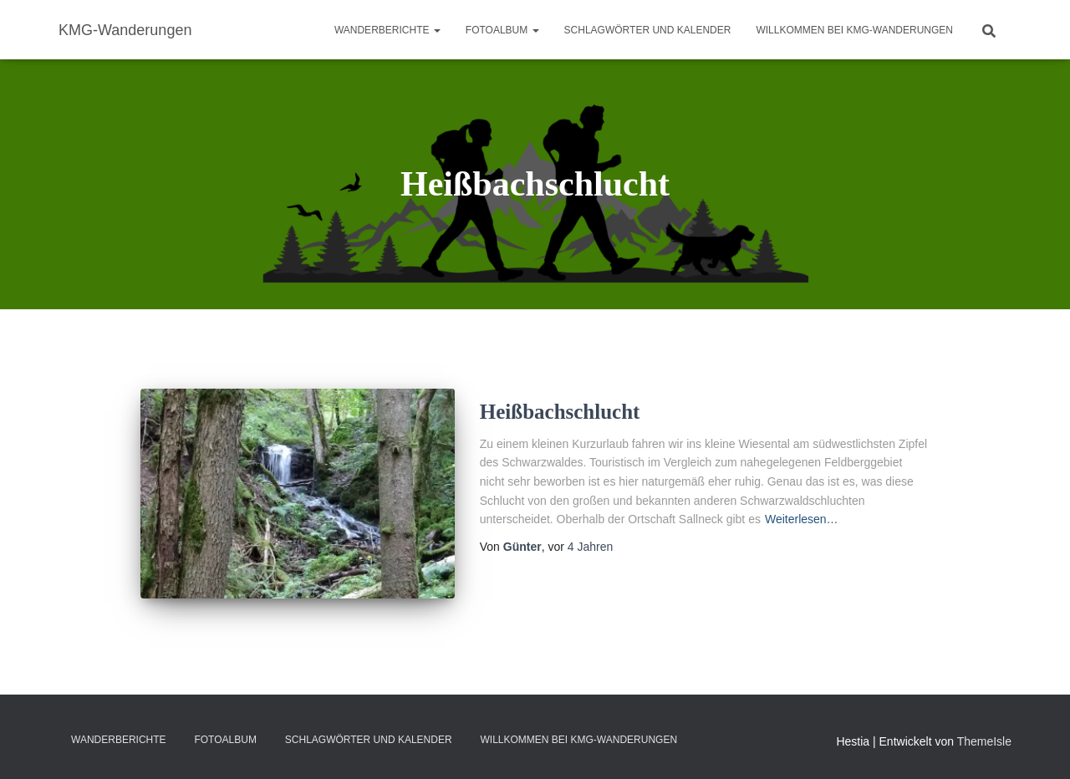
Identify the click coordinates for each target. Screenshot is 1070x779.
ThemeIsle (984, 741)
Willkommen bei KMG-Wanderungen (854, 30)
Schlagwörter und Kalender (647, 30)
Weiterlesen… (801, 519)
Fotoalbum (502, 30)
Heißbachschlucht (560, 411)
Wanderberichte (387, 30)
